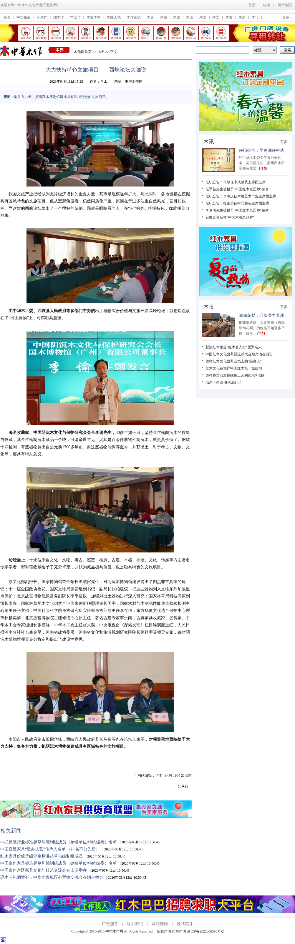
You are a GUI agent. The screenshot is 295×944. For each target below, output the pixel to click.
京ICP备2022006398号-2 (205, 931)
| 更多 (283, 142)
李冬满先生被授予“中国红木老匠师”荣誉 (237, 210)
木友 (229, 17)
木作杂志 (134, 17)
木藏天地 (114, 17)
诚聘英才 (185, 924)
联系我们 (135, 924)
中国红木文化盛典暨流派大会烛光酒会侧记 (239, 354)
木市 (164, 17)
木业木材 (94, 17)
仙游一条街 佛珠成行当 (223, 382)
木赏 (203, 17)
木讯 (190, 17)
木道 (177, 17)
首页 (252, 5)
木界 (151, 17)
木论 (256, 17)
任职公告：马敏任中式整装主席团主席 (235, 182)
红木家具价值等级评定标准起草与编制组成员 (41, 856)
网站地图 (285, 5)
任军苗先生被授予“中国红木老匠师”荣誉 (237, 189)
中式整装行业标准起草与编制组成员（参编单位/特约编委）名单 (58, 842)
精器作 (76, 17)
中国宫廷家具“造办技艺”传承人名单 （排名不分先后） (50, 849)
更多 (285, 17)
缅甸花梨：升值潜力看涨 (261, 315)
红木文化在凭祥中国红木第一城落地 (233, 368)
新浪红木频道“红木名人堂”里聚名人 (233, 347)
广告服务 (110, 924)
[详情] (264, 168)
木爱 (216, 17)
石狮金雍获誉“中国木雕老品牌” (230, 217)
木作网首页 (83, 52)
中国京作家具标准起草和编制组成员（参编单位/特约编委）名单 (58, 863)
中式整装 (24, 17)
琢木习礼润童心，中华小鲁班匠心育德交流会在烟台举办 (51, 877)
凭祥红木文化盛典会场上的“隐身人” (233, 361)
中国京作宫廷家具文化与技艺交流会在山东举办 (43, 870)
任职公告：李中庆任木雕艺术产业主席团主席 (240, 196)
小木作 (42, 17)
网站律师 (160, 924)
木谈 (242, 17)
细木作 (59, 17)
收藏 (266, 5)
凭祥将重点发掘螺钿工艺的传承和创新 (235, 375)
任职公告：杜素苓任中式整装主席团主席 (237, 203)
